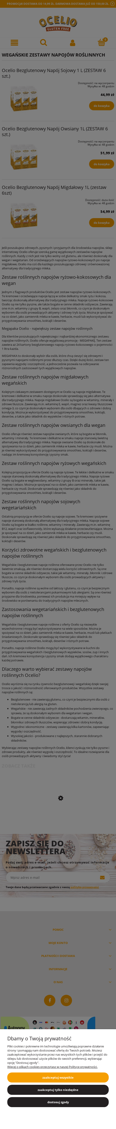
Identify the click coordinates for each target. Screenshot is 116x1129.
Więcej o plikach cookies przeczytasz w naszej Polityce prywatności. (52, 1067)
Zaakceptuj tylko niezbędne (58, 1090)
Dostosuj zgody (58, 1102)
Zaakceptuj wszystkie (58, 1077)
